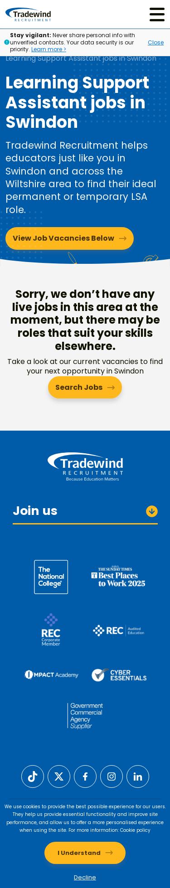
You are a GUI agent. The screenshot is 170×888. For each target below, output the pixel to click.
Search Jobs (78, 387)
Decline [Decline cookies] (85, 877)
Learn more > (48, 49)
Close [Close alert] (156, 42)
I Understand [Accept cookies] (79, 853)
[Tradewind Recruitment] (28, 14)
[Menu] (157, 14)
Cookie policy (135, 830)
